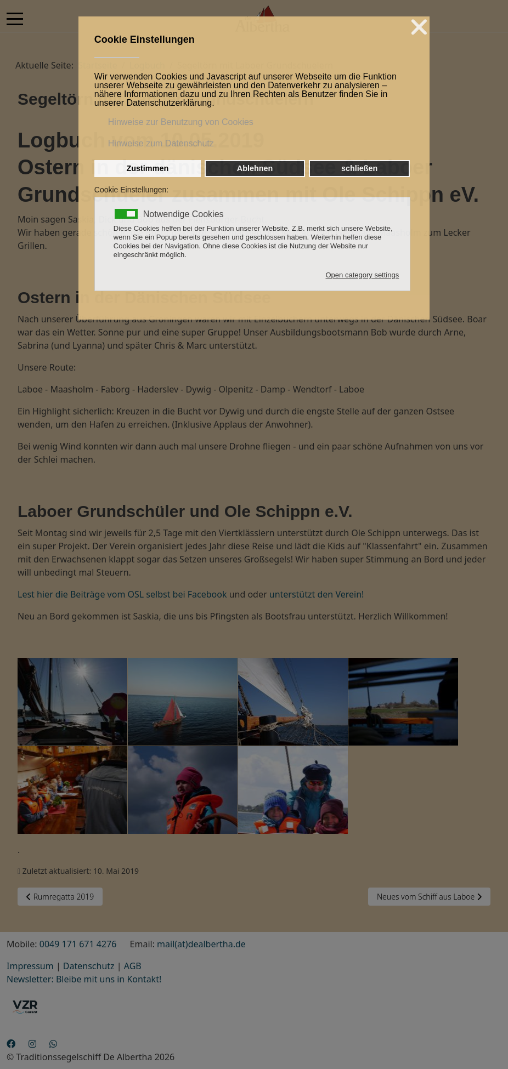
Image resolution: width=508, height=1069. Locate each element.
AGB (133, 966)
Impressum (30, 966)
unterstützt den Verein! (315, 594)
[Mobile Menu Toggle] (15, 18)
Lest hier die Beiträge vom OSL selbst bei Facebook (122, 594)
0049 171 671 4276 (78, 944)
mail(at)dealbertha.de (201, 944)
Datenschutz (89, 966)
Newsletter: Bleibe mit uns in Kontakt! (84, 979)
